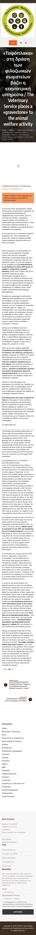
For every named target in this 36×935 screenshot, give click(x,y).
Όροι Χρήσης (7, 839)
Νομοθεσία (6, 770)
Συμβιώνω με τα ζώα (9, 827)
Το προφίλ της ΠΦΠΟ (10, 854)
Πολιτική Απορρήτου (9, 842)
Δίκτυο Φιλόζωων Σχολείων (12, 741)
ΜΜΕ (4, 767)
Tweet (5, 669)
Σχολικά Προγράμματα (10, 790)
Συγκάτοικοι (6, 780)
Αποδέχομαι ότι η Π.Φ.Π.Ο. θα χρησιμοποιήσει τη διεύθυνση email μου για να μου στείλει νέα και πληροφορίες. (17, 904)
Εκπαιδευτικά (7, 748)
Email (4, 889)
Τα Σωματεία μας (8, 862)
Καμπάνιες (6, 761)
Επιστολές (5, 754)
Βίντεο (4, 735)
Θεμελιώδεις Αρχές (9, 858)
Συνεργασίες (6, 787)
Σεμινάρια (5, 777)
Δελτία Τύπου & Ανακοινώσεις (20, 186)
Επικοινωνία (6, 866)
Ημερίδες (5, 757)
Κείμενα (4, 764)
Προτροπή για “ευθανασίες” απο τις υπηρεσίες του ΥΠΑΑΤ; (16, 700)
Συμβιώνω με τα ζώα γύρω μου (13, 783)
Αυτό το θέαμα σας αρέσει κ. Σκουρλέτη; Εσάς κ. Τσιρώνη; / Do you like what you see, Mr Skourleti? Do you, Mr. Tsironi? (20, 685)
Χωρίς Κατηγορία (8, 796)
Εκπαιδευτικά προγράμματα (12, 751)
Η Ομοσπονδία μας (9, 850)
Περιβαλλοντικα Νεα (9, 774)
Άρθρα (11, 130)
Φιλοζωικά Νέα (7, 793)
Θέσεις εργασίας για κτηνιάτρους (14, 832)
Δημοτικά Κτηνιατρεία (9, 824)
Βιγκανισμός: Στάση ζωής (11, 732)
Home (4, 130)
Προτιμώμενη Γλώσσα (11, 895)
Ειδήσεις (5, 744)
